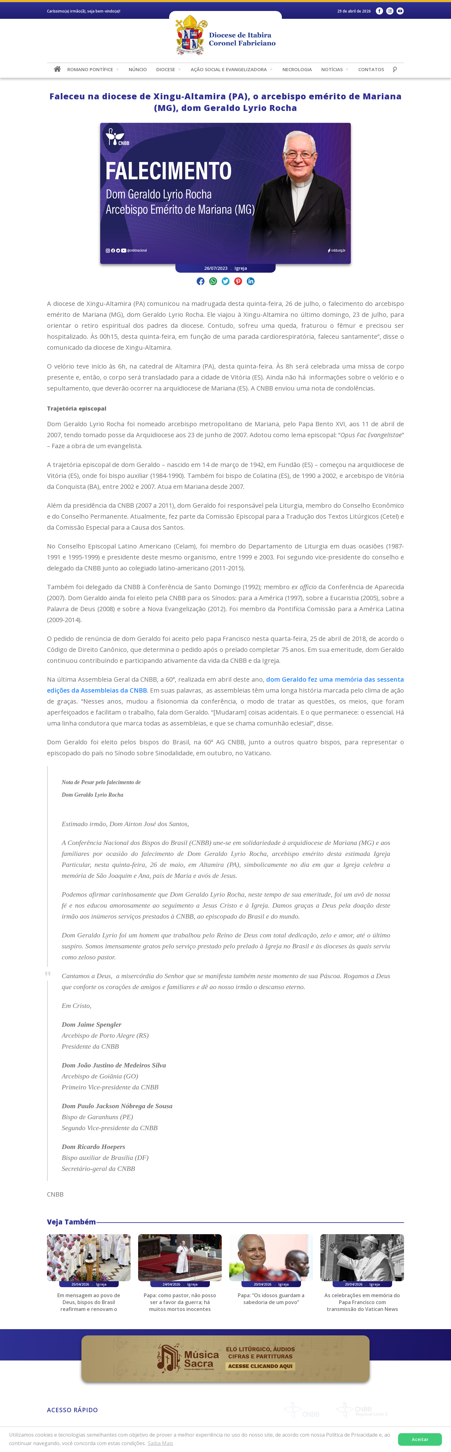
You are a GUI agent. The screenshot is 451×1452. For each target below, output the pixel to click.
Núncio (138, 69)
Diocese (165, 69)
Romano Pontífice (90, 69)
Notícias (332, 69)
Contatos (371, 69)
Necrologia (297, 69)
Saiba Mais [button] (160, 1443)
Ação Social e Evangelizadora (229, 69)
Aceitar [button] (420, 1439)
